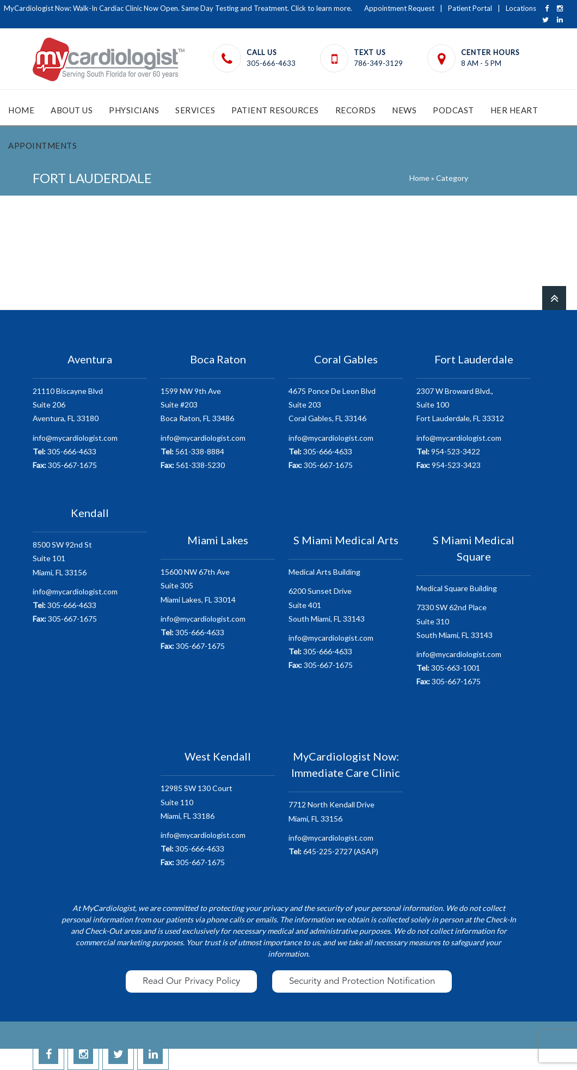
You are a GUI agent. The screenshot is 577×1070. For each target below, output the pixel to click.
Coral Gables (346, 359)
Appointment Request (399, 8)
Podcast (453, 110)
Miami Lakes (217, 539)
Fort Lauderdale (473, 359)
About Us (72, 110)
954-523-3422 (448, 451)
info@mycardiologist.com (75, 437)
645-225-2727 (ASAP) (333, 851)
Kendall (90, 512)
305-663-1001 (448, 667)
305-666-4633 (271, 63)
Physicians (134, 110)
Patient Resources (275, 110)
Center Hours (490, 52)
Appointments (42, 145)
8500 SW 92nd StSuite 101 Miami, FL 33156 (62, 558)
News (404, 110)
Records (355, 110)
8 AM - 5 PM (481, 63)
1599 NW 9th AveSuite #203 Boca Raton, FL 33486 (197, 404)
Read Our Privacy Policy (191, 981)
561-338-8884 (192, 451)
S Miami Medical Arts (345, 539)
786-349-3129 (378, 63)
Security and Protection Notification (362, 981)
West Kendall (218, 756)
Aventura (89, 359)
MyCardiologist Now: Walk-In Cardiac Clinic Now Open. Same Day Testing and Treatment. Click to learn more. (178, 8)
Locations (521, 8)
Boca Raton (218, 359)
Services (195, 110)
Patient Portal (470, 8)
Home (21, 110)
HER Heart (514, 110)
